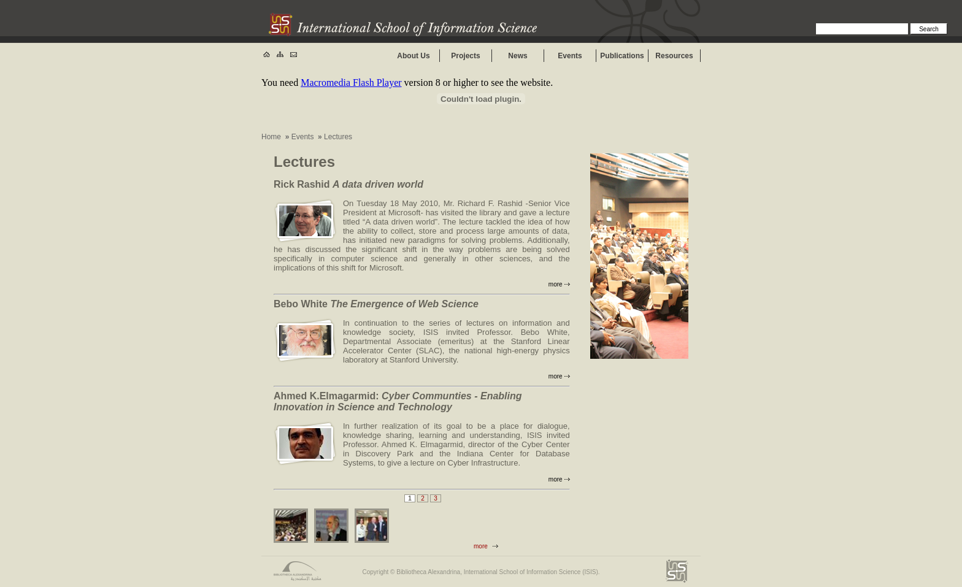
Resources (674, 56)
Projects (465, 56)
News (517, 56)
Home (271, 136)
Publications (622, 56)
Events (570, 56)
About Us (413, 56)
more (555, 284)
